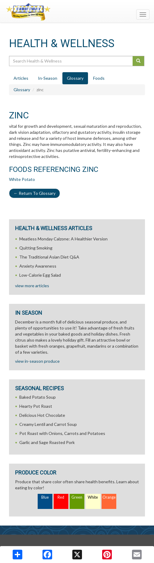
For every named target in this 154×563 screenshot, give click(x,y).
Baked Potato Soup (37, 397)
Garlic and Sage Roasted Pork (47, 442)
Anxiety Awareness (37, 266)
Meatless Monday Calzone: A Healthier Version (63, 238)
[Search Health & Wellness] (71, 61)
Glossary (22, 89)
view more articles (32, 285)
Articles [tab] (21, 78)
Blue (45, 497)
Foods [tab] (99, 78)
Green (76, 497)
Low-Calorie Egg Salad (40, 275)
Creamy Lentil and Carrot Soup (48, 424)
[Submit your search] (138, 61)
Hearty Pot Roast (35, 406)
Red (61, 497)
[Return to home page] (77, 12)
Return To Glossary (34, 193)
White (93, 497)
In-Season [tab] (47, 78)
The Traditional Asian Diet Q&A (49, 256)
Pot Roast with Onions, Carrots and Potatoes (62, 433)
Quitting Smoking (35, 247)
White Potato (22, 179)
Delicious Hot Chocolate (42, 415)
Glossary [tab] (75, 78)
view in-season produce (37, 361)
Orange (109, 497)
